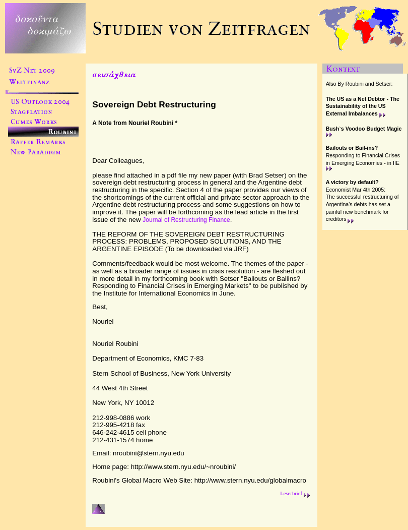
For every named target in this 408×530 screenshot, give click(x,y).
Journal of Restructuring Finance (186, 219)
